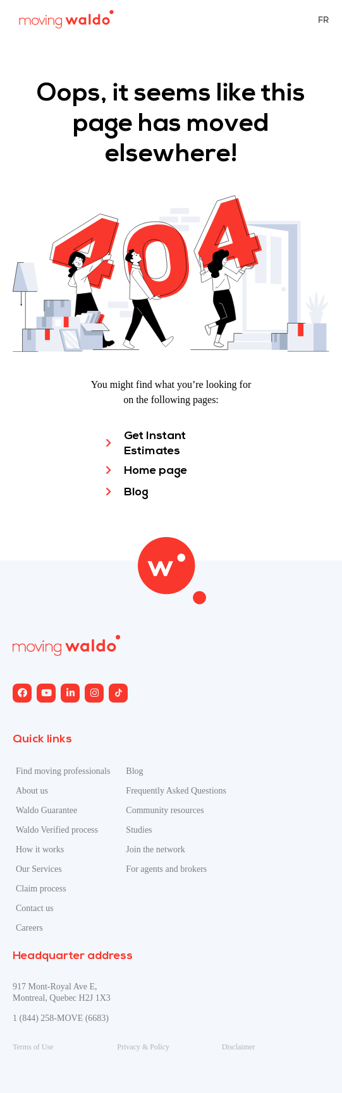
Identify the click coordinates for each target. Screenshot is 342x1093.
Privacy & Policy (143, 1046)
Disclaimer (238, 1046)
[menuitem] (323, 20)
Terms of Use (33, 1046)
